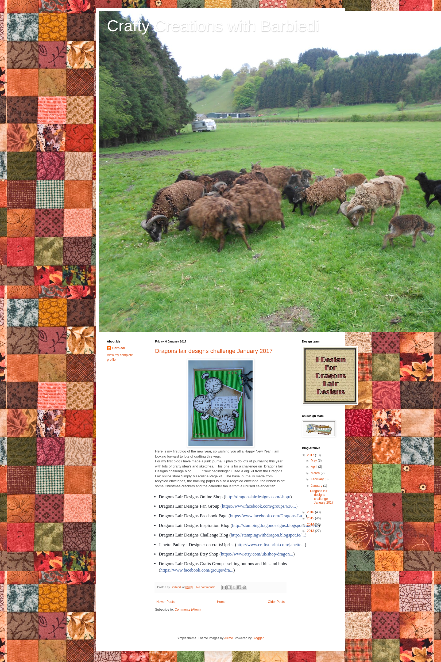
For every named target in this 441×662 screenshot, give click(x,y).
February (317, 479)
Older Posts (276, 602)
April (314, 467)
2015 (311, 518)
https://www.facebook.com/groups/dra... (196, 570)
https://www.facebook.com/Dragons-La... (267, 515)
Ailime (228, 638)
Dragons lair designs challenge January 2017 (214, 351)
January (317, 486)
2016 (311, 512)
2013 (311, 531)
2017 (311, 455)
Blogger (258, 638)
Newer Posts (165, 602)
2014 (311, 524)
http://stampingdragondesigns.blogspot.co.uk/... (275, 525)
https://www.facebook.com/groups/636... (259, 506)
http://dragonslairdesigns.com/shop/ (257, 496)
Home (221, 602)
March (316, 473)
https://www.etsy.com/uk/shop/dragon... (257, 554)
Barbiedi (118, 348)
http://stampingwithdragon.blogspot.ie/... (268, 535)
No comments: (206, 587)
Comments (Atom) (187, 609)
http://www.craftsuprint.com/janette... (271, 544)
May (314, 460)
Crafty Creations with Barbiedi (213, 26)
